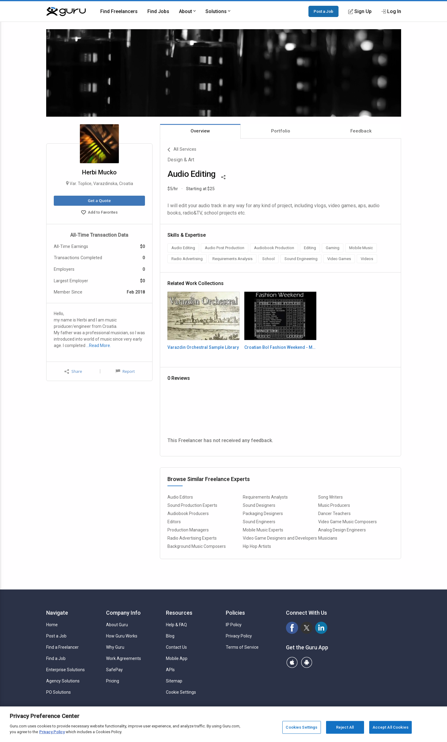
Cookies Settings (301, 727)
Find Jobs (158, 11)
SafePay (114, 669)
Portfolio (280, 131)
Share (73, 371)
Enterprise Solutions (65, 669)
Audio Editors (180, 497)
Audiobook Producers (188, 513)
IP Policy (234, 624)
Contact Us (176, 647)
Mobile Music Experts (263, 529)
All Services (181, 150)
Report (125, 371)
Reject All (345, 727)
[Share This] (223, 176)
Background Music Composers (196, 546)
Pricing (112, 680)
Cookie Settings (181, 692)
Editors (174, 521)
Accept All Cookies (390, 727)
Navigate (57, 613)
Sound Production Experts (192, 505)
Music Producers (334, 505)
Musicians (327, 538)
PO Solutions (58, 692)
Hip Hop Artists (257, 546)
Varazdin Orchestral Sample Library (203, 347)
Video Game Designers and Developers (280, 538)
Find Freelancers (119, 11)
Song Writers (330, 497)
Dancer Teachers (334, 513)
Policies (235, 613)
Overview (200, 131)
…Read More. (98, 345)
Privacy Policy (239, 636)
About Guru (117, 624)
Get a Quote (99, 200)
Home (52, 624)
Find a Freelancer (62, 647)
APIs (170, 669)
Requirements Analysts (265, 497)
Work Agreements (123, 658)
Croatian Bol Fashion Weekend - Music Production (280, 347)
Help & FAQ (176, 624)
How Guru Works (121, 636)
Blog (170, 636)
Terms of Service (242, 647)
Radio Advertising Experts (192, 538)
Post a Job (323, 11)
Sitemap (174, 680)
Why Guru (115, 647)
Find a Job (56, 658)
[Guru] (66, 11)
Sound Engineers (259, 521)
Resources (179, 613)
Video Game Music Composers (347, 521)
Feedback (361, 131)
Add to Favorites (99, 213)
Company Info (123, 613)
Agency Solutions (63, 680)
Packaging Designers (263, 513)
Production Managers (188, 529)
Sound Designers (259, 505)
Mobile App (176, 658)
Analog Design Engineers (342, 529)
